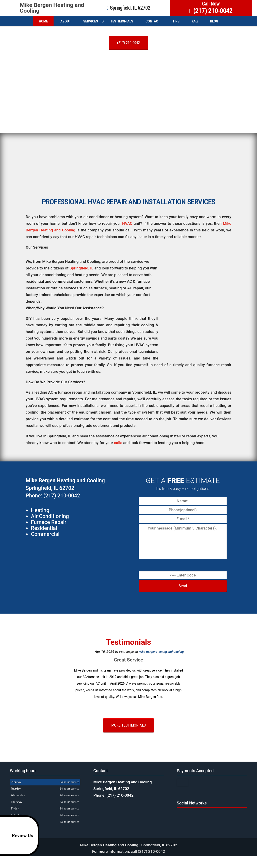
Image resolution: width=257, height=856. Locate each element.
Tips (176, 21)
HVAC (127, 223)
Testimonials (121, 21)
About (65, 21)
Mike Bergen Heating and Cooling (52, 8)
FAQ (194, 21)
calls (118, 442)
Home (43, 21)
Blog (214, 21)
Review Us (17, 835)
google (180, 814)
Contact (153, 21)
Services (90, 21)
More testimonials (128, 725)
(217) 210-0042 (128, 42)
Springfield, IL (81, 268)
